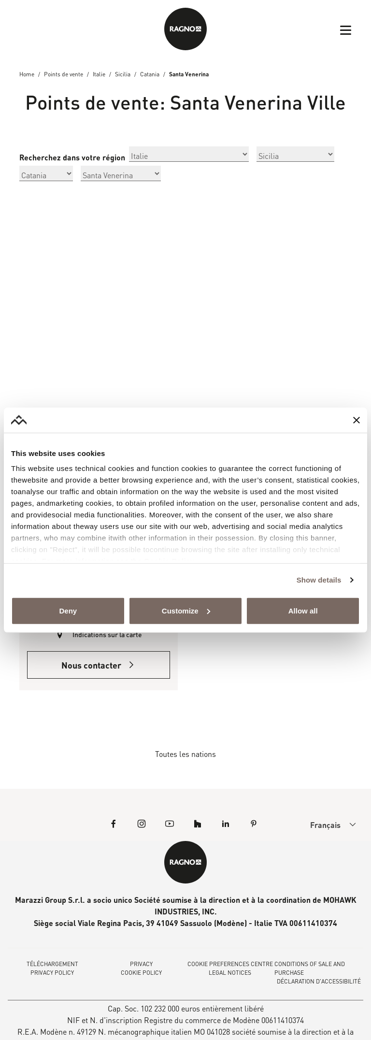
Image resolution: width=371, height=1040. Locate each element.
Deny (68, 611)
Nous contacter (98, 665)
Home (26, 74)
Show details (319, 580)
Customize (186, 611)
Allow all (303, 611)
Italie (99, 74)
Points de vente (63, 74)
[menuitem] (325, 824)
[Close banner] (356, 419)
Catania (149, 74)
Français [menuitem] (325, 824)
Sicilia (122, 74)
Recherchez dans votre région (72, 157)
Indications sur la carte (107, 634)
